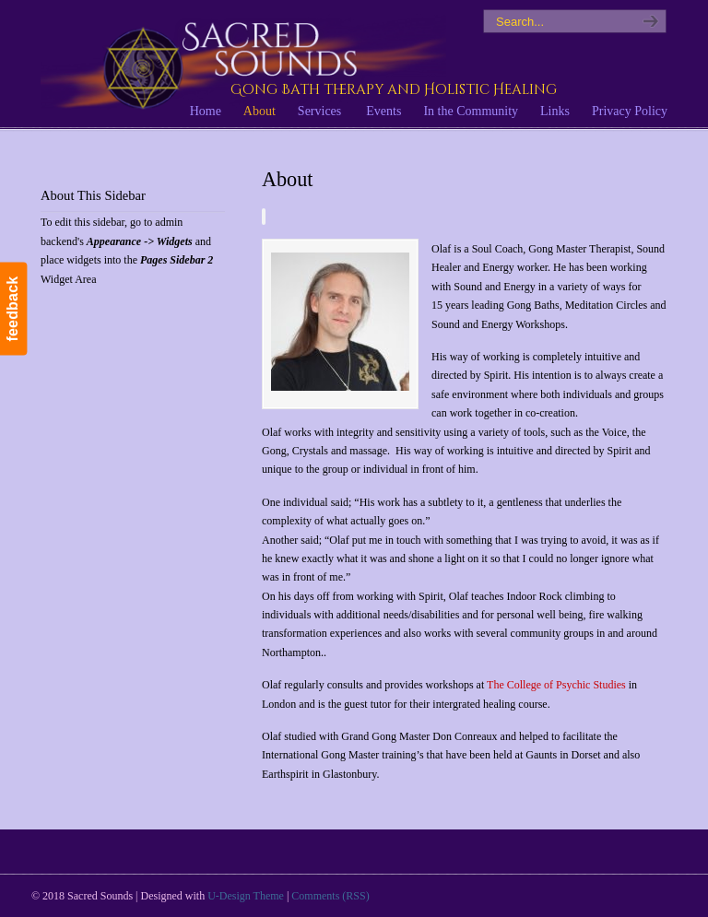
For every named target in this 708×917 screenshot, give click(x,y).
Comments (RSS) (330, 895)
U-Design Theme (245, 895)
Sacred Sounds (243, 64)
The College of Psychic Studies (556, 684)
